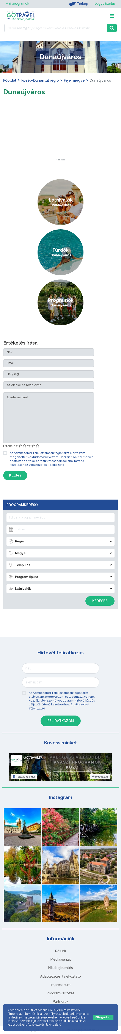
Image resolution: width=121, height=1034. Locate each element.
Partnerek (60, 1002)
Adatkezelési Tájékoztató (46, 464)
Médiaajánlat (60, 959)
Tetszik (24, 776)
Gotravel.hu (33, 757)
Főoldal (9, 80)
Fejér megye (74, 80)
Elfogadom (103, 1017)
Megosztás (100, 776)
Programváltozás (60, 993)
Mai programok (17, 4)
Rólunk (60, 951)
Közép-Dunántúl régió (40, 80)
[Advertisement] (60, 132)
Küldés (15, 475)
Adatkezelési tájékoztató (60, 976)
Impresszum (60, 985)
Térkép (78, 4)
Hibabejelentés (60, 968)
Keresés (100, 601)
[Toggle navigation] (112, 16)
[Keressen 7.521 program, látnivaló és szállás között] (55, 28)
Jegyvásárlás (105, 4)
